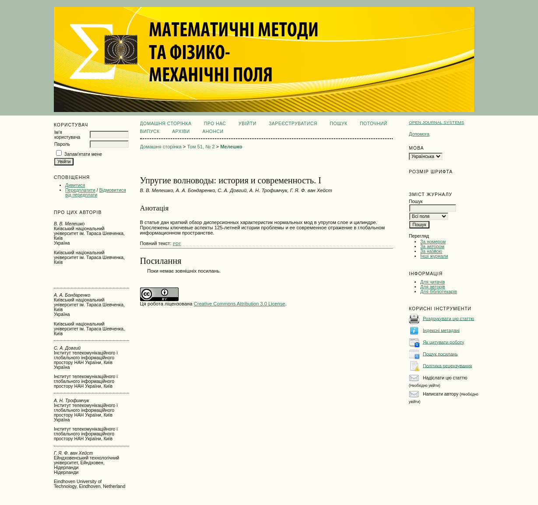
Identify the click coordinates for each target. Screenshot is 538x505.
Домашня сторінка (166, 123)
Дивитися (75, 185)
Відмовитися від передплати (95, 192)
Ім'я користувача (67, 135)
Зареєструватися (293, 123)
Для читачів (432, 282)
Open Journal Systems (436, 122)
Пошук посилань (440, 353)
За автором (432, 246)
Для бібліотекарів (438, 291)
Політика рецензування (447, 365)
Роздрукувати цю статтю (448, 318)
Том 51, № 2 (201, 146)
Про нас (215, 123)
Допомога (419, 134)
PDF (177, 243)
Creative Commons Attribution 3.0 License (239, 303)
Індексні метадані (441, 330)
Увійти (248, 123)
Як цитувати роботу (443, 342)
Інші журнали (434, 256)
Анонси (212, 131)
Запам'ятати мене (83, 154)
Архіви (181, 131)
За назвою (431, 251)
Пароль (62, 144)
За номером (433, 241)
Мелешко (231, 146)
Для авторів (432, 286)
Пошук (338, 123)
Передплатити (80, 190)
